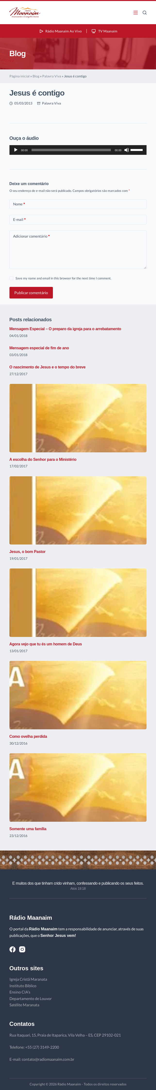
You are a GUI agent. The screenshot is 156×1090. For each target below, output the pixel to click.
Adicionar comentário (31, 236)
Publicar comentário (31, 292)
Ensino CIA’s (19, 992)
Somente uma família (27, 829)
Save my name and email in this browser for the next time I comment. (63, 278)
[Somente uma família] (78, 787)
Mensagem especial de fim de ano (39, 348)
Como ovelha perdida (28, 736)
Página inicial (19, 76)
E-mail (19, 220)
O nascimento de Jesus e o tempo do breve (47, 367)
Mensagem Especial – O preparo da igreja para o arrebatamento (65, 329)
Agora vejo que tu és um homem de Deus (45, 644)
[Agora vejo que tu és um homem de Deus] (78, 602)
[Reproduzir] (15, 150)
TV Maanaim (104, 31)
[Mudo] (126, 150)
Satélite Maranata (24, 1004)
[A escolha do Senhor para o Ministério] (78, 418)
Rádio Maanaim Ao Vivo (60, 31)
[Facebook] (12, 949)
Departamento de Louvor (30, 998)
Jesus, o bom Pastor (27, 552)
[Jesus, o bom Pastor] (78, 510)
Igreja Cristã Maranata (28, 979)
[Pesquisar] (145, 13)
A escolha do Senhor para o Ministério (42, 459)
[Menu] (135, 12)
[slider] (71, 150)
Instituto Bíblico (22, 985)
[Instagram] (22, 949)
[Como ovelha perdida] (78, 695)
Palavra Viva (51, 76)
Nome (19, 204)
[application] (78, 150)
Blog (36, 76)
